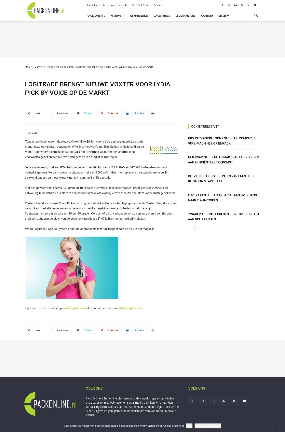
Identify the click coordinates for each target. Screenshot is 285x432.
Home (28, 67)
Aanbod (207, 16)
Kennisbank (139, 16)
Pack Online (96, 16)
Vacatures (162, 16)
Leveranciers (185, 16)
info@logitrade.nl (130, 308)
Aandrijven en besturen (61, 67)
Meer (223, 16)
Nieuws (118, 16)
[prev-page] (190, 228)
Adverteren (109, 5)
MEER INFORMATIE (208, 425)
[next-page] (196, 228)
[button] (256, 16)
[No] (280, 426)
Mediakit (123, 5)
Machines (39, 67)
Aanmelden (93, 5)
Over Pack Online (140, 5)
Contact (158, 5)
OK (189, 425)
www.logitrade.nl (74, 308)
